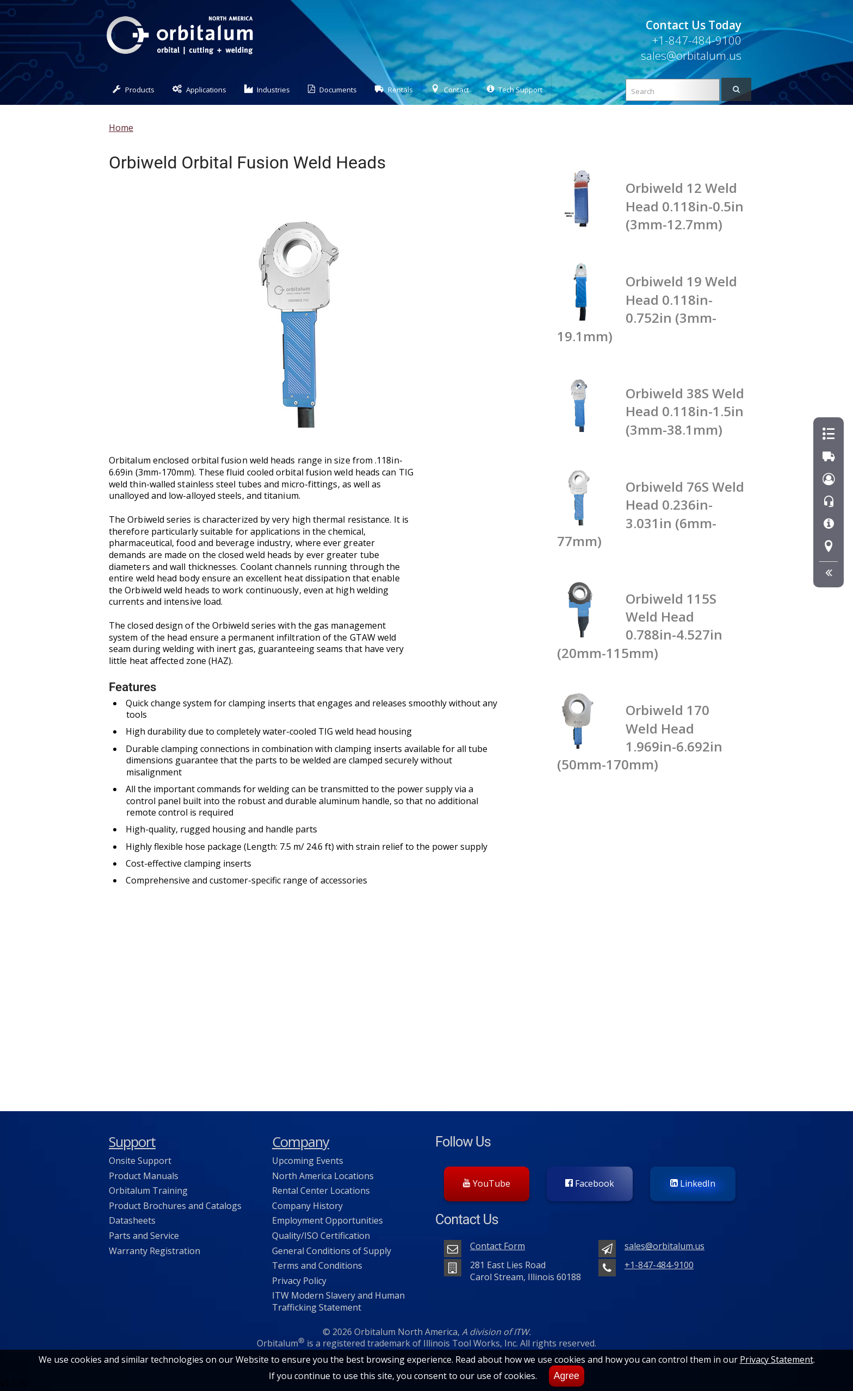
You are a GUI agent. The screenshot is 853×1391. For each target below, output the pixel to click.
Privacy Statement (776, 1359)
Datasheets (132, 1220)
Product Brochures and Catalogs (175, 1206)
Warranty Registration (154, 1251)
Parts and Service (144, 1236)
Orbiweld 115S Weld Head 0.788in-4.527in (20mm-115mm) (639, 626)
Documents (332, 89)
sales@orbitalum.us (691, 55)
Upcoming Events (307, 1161)
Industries (267, 89)
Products (133, 89)
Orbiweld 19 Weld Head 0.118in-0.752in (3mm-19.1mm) (647, 308)
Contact (450, 89)
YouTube (486, 1183)
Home (121, 128)
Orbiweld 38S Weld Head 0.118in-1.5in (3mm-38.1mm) (685, 411)
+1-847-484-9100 (696, 40)
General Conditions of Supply (331, 1251)
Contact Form (497, 1246)
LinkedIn (692, 1183)
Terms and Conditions (317, 1265)
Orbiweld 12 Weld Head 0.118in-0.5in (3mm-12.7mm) (685, 206)
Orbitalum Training (148, 1190)
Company (300, 1141)
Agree (566, 1375)
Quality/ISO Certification (321, 1236)
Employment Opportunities (327, 1220)
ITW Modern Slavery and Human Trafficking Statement (338, 1301)
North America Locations (323, 1176)
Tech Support (514, 89)
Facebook (589, 1183)
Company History (307, 1206)
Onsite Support (140, 1161)
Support (132, 1141)
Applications (199, 89)
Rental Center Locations (321, 1190)
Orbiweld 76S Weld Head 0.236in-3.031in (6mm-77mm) (650, 514)
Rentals (394, 89)
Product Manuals (143, 1176)
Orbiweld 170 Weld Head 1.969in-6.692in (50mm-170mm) (639, 737)
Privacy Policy (299, 1281)
